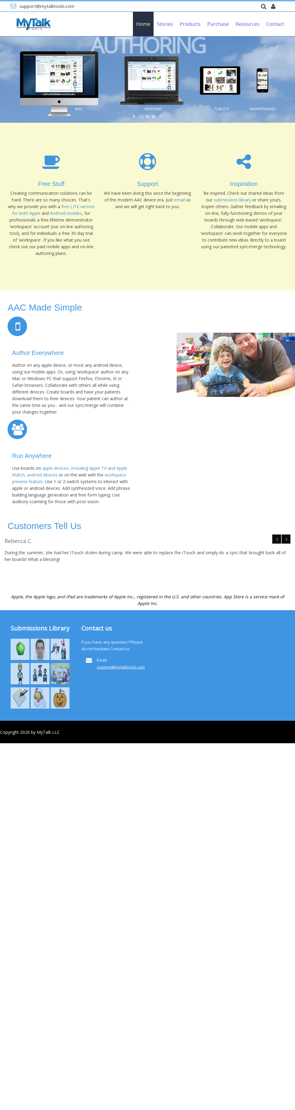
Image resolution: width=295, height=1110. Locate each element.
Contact (275, 24)
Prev (276, 539)
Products (190, 24)
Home (143, 24)
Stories (165, 24)
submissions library (232, 200)
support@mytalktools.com (46, 6)
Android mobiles (66, 213)
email (180, 200)
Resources (247, 24)
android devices (42, 475)
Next (285, 539)
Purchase (218, 24)
